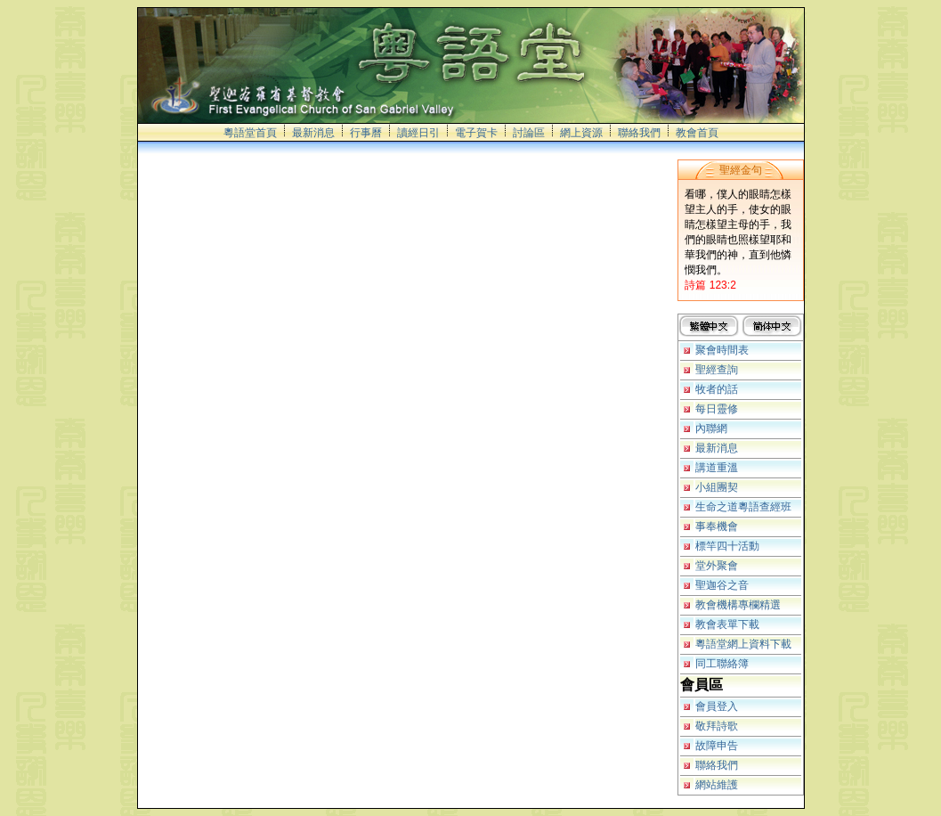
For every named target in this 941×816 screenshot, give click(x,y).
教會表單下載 (727, 624)
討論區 (529, 132)
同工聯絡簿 (722, 663)
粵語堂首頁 (250, 132)
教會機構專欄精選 (738, 605)
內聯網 (711, 428)
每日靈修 (716, 409)
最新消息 (313, 132)
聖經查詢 (716, 369)
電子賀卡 (476, 132)
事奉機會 (716, 526)
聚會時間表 (722, 350)
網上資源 (581, 132)
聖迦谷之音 (722, 585)
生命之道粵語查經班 (743, 507)
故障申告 (716, 745)
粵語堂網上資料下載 (743, 644)
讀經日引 (418, 132)
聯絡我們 (639, 132)
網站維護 (716, 785)
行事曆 (366, 132)
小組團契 (716, 487)
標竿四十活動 (727, 546)
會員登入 (716, 706)
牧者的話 (716, 389)
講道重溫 (716, 467)
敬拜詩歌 (716, 726)
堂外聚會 (716, 565)
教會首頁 (697, 132)
